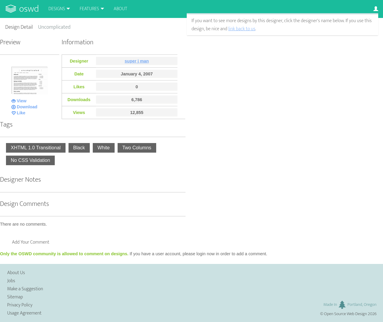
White (104, 147)
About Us (16, 273)
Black (79, 147)
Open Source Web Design (345, 314)
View (22, 100)
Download (27, 106)
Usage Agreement (24, 313)
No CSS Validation (30, 160)
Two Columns (136, 147)
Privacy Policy (19, 305)
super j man (137, 61)
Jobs (11, 281)
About (120, 9)
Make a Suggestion (25, 289)
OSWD (29, 9)
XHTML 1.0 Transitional (36, 147)
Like (21, 112)
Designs (56, 9)
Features (89, 9)
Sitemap (15, 297)
